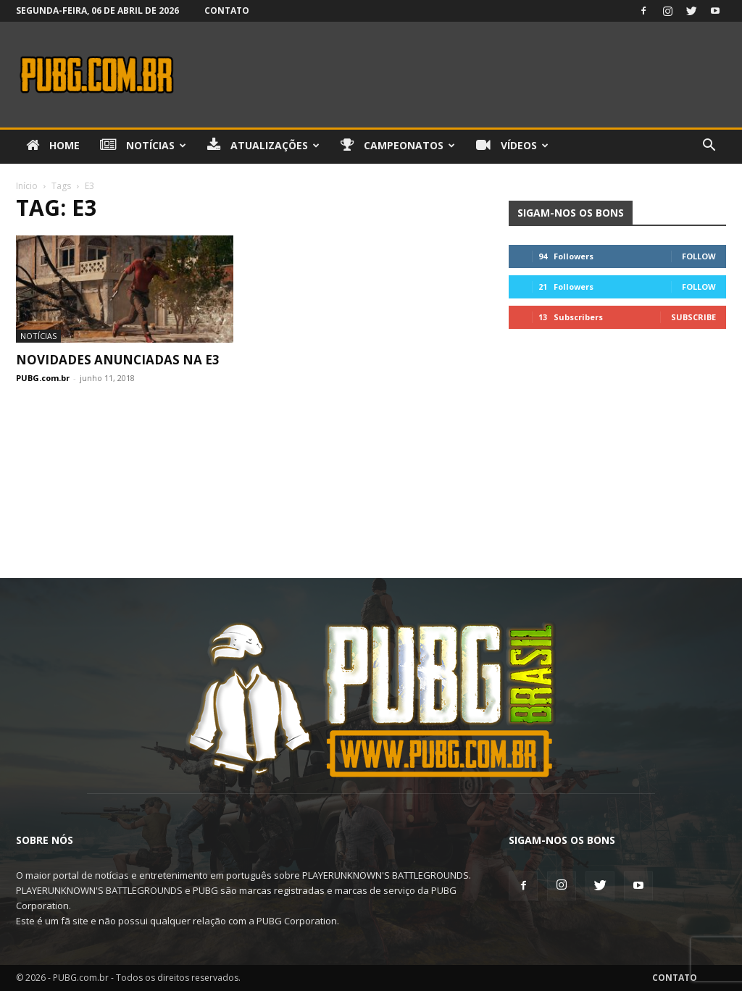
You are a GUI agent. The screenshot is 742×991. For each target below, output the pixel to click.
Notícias (143, 145)
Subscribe (693, 316)
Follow (699, 256)
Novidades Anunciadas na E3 (118, 359)
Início (27, 186)
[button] (708, 147)
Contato (226, 10)
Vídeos (512, 145)
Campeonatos (398, 145)
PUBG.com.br (43, 377)
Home (53, 145)
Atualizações (263, 145)
